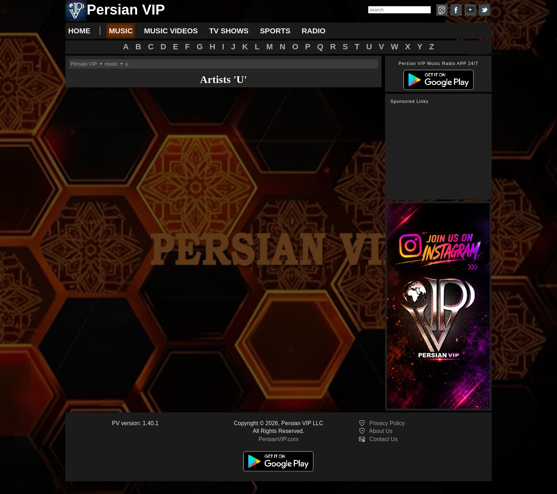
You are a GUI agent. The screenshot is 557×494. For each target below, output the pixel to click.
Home (79, 31)
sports (275, 31)
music (121, 31)
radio (313, 31)
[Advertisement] (440, 152)
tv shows (229, 31)
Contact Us (383, 439)
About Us (381, 431)
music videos (171, 31)
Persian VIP (84, 64)
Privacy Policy (387, 423)
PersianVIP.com (279, 439)
